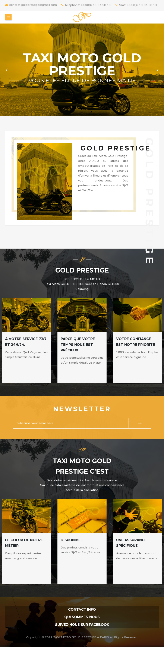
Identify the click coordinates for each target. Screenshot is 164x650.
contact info (82, 609)
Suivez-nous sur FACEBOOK (82, 625)
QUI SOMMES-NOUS (82, 617)
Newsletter (82, 409)
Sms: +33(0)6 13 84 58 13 (136, 5)
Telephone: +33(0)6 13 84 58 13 (86, 5)
